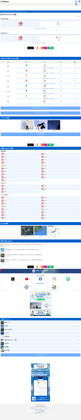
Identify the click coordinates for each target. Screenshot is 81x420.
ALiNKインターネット (42, 412)
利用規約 (32, 408)
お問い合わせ (40, 409)
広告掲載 (36, 409)
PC (43, 404)
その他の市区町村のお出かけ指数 (41, 112)
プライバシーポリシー (39, 408)
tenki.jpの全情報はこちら (41, 354)
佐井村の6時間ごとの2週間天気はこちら (41, 107)
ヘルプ (45, 409)
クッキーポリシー (47, 408)
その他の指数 (40, 134)
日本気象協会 (42, 411)
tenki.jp (4, 1)
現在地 (76, 5)
